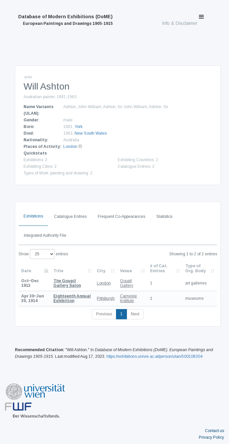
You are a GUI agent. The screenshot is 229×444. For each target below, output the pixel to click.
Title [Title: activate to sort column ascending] (58, 271)
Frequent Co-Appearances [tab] (121, 216)
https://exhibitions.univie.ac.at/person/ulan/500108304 (154, 356)
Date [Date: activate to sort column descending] (26, 271)
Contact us (214, 430)
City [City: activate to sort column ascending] (101, 271)
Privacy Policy (211, 437)
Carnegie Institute (128, 298)
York (79, 126)
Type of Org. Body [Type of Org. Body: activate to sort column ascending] (195, 268)
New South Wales (91, 133)
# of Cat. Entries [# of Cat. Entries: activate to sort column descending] (159, 268)
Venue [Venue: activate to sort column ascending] (126, 271)
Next (135, 314)
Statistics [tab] (164, 216)
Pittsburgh (106, 298)
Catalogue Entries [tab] (70, 216)
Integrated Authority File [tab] (45, 235)
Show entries (43, 254)
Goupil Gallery (126, 283)
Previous (104, 314)
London (70, 146)
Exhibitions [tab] (33, 216)
